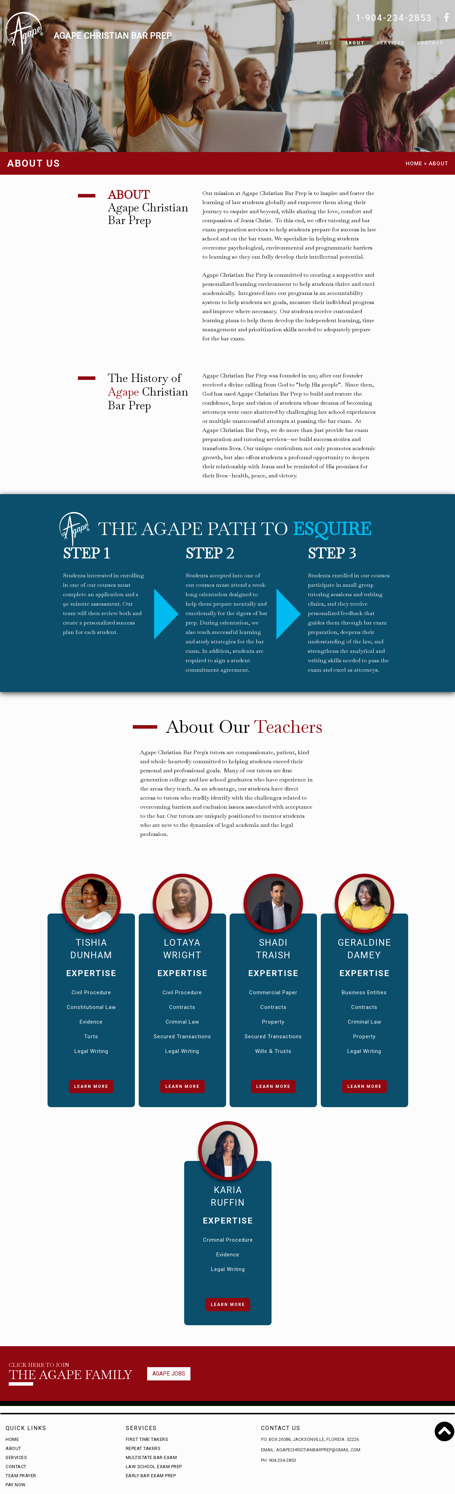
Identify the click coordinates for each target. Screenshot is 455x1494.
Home (325, 43)
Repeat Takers (143, 1448)
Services (16, 1457)
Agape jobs (168, 1373)
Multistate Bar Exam (151, 1457)
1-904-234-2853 (393, 18)
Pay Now (16, 1484)
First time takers (147, 1439)
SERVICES (391, 43)
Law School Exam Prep (154, 1466)
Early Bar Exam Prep (151, 1475)
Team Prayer (21, 1475)
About (355, 43)
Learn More (91, 1086)
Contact (430, 43)
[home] (89, 40)
